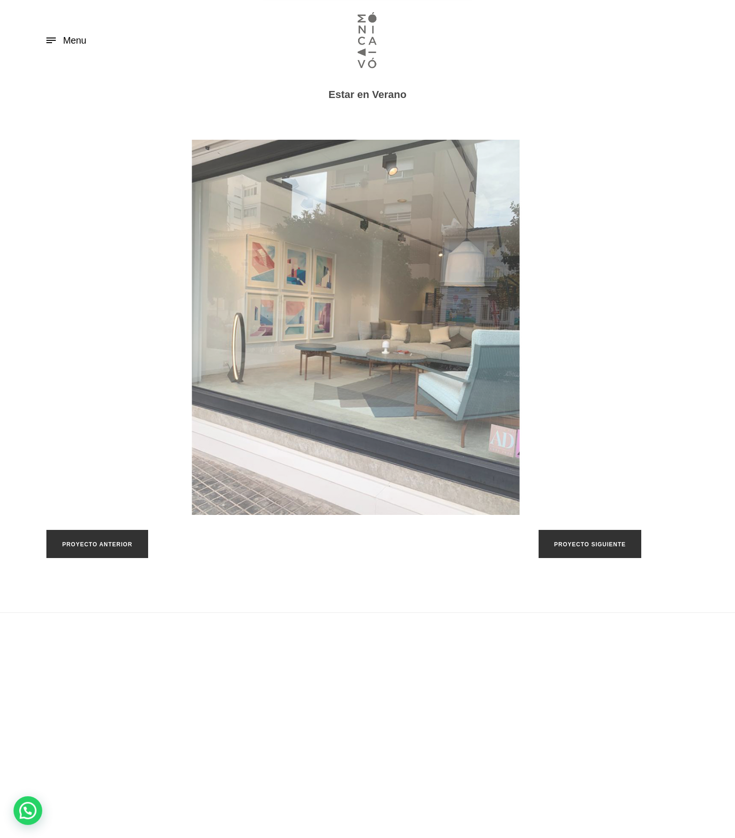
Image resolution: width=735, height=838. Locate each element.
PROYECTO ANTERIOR (97, 544)
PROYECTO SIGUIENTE (590, 544)
